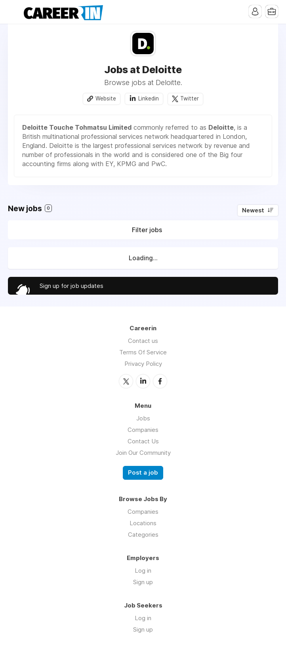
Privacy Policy (143, 363)
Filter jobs (147, 230)
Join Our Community (143, 452)
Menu (14, 12)
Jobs (143, 418)
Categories (143, 534)
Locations (143, 523)
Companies (143, 429)
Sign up (143, 582)
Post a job (143, 472)
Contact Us (143, 441)
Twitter (189, 98)
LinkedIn (143, 381)
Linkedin (148, 98)
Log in (143, 570)
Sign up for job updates (71, 286)
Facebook (160, 381)
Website (105, 98)
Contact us (143, 340)
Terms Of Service (143, 352)
